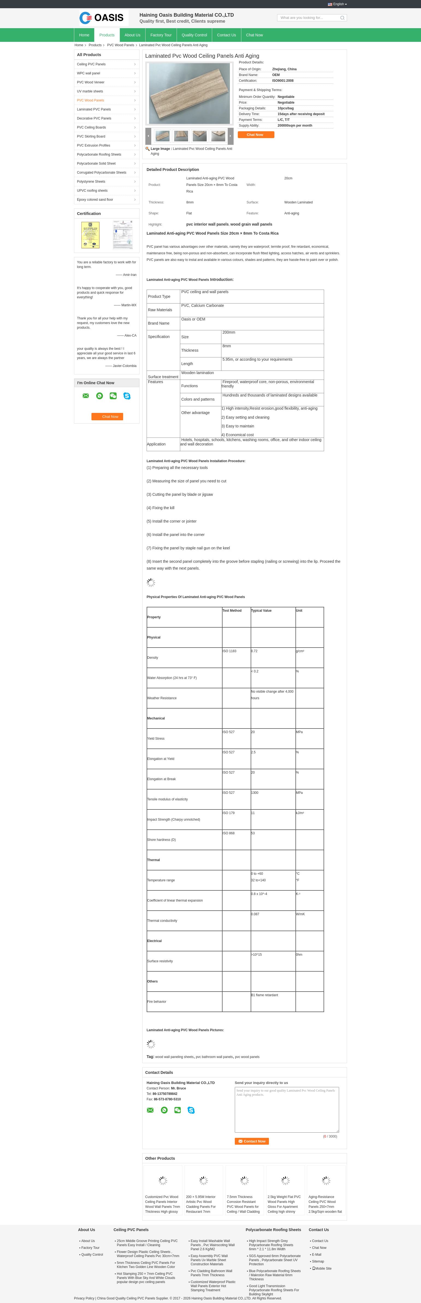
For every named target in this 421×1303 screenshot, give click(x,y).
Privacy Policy (84, 1298)
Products (106, 35)
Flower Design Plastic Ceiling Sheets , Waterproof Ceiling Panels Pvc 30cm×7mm (148, 1254)
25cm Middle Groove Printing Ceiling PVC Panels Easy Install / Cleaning (147, 1243)
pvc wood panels (247, 1057)
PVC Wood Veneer (91, 82)
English (338, 4)
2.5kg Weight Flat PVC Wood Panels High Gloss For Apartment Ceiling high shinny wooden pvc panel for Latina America (284, 1209)
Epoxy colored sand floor (95, 200)
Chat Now (254, 35)
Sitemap (318, 1261)
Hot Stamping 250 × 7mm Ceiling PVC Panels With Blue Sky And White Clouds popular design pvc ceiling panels (146, 1278)
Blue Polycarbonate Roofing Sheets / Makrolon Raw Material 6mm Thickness (275, 1275)
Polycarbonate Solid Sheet (96, 163)
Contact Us (226, 35)
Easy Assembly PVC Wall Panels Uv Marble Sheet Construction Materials (209, 1260)
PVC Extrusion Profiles (93, 145)
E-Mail (316, 1255)
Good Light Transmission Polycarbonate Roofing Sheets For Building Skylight (274, 1290)
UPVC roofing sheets (92, 191)
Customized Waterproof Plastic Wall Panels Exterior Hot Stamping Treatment (213, 1286)
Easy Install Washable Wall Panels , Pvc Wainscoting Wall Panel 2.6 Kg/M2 (213, 1245)
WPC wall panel (88, 73)
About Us (133, 35)
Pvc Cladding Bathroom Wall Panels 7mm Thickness (211, 1273)
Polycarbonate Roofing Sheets (99, 154)
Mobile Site (321, 1268)
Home (84, 35)
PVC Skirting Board (91, 136)
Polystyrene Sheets (91, 181)
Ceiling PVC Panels (91, 64)
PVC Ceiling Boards (91, 127)
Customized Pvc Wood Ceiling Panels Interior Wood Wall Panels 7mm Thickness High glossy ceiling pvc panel (162, 1207)
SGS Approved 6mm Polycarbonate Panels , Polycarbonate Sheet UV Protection (275, 1260)
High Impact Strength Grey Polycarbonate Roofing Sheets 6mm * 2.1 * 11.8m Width (271, 1245)
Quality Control (194, 35)
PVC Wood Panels (120, 45)
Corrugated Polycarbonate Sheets (101, 172)
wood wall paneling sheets (174, 1057)
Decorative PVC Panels (94, 118)
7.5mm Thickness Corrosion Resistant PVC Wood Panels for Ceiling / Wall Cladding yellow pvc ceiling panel (244, 1207)
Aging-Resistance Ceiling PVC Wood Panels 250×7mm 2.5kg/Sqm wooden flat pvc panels (325, 1207)
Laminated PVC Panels (94, 109)
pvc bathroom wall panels (214, 1057)
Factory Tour (161, 35)
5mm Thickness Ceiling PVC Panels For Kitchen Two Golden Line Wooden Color (146, 1265)
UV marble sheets (90, 91)
